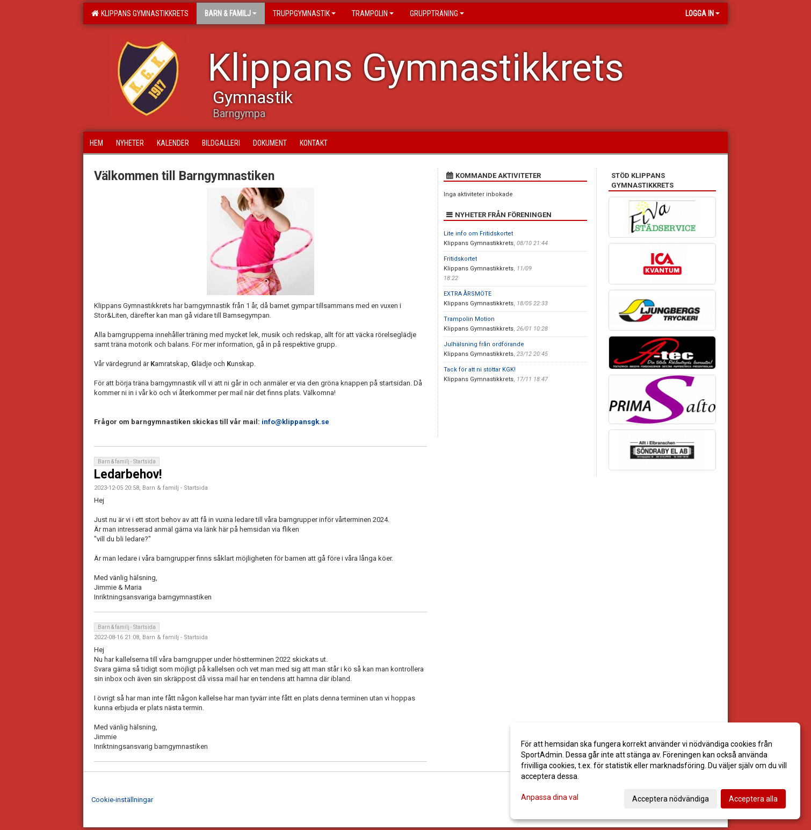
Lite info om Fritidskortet (478, 233)
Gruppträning (437, 13)
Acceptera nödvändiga (670, 799)
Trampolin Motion (469, 319)
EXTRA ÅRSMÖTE (467, 293)
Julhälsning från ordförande (484, 344)
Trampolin (373, 13)
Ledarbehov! (128, 474)
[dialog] (655, 770)
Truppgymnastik (304, 13)
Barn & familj (231, 13)
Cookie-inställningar (122, 800)
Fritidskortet (460, 258)
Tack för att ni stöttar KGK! (480, 369)
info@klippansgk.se (295, 422)
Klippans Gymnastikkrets (140, 13)
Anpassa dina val (549, 797)
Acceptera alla (753, 799)
